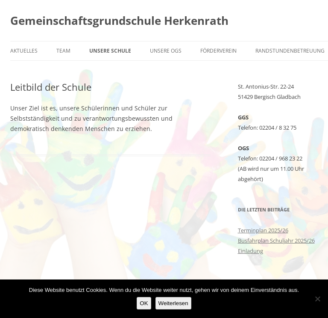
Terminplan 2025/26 (263, 230)
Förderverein (218, 50)
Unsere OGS (166, 50)
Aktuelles (24, 50)
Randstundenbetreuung (290, 50)
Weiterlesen (173, 303)
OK (144, 303)
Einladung (250, 251)
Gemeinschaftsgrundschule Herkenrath (119, 20)
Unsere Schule (110, 50)
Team (63, 50)
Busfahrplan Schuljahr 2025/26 (276, 240)
